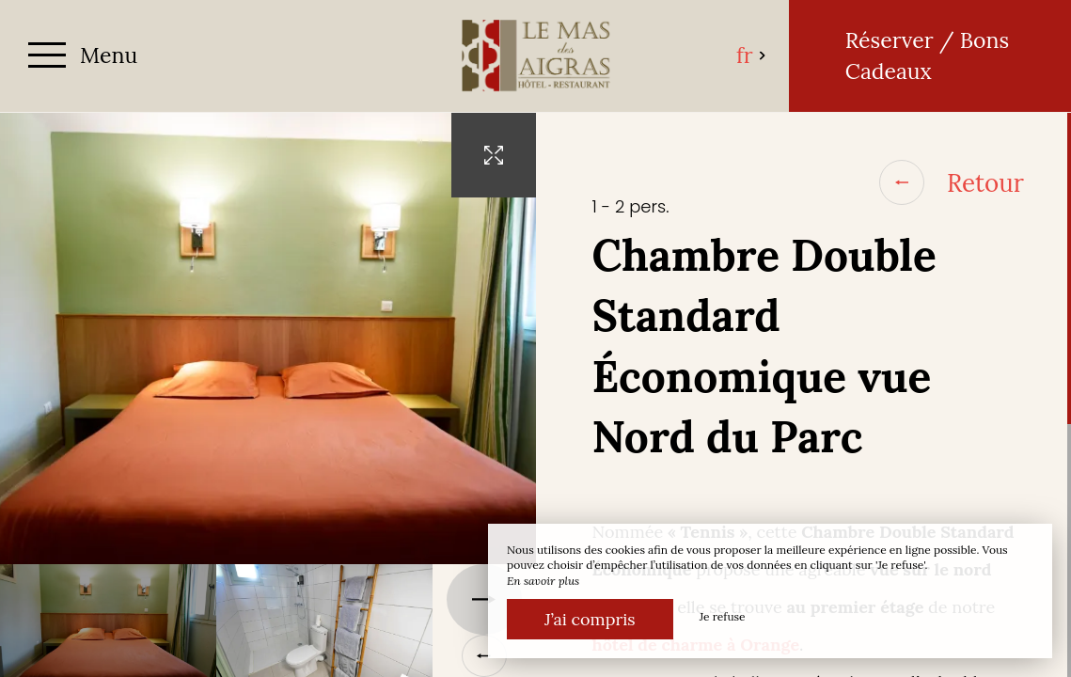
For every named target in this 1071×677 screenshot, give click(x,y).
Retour (951, 182)
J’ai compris (590, 619)
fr (751, 55)
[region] (804, 395)
